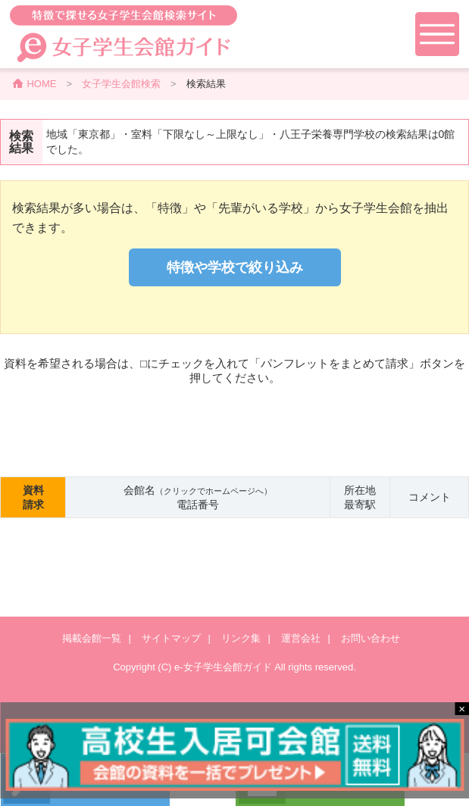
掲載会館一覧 (91, 638)
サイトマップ (171, 638)
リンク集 (241, 638)
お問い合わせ (370, 638)
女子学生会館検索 (121, 83)
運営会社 (300, 638)
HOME (41, 83)
